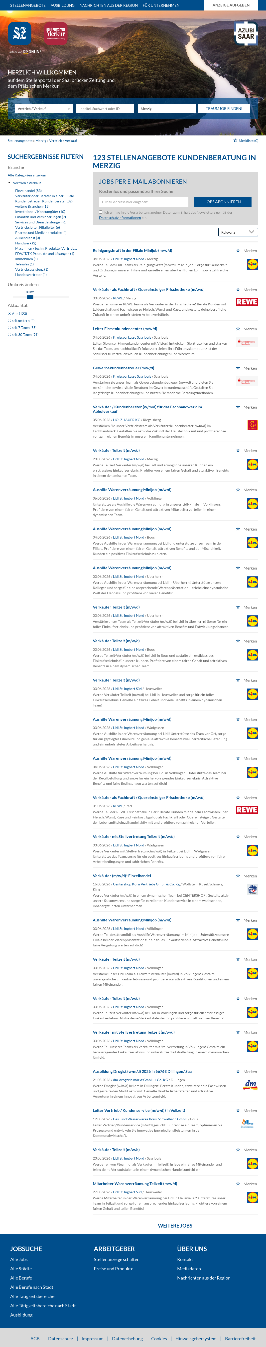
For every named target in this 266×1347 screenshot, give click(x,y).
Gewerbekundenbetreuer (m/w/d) (123, 367)
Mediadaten (189, 1268)
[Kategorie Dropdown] (68, 108)
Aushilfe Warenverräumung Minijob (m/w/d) (132, 489)
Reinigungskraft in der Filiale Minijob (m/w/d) (132, 250)
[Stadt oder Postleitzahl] (167, 108)
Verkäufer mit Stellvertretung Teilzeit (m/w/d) (134, 836)
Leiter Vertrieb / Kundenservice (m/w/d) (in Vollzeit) (139, 1110)
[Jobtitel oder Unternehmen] (105, 108)
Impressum (93, 1338)
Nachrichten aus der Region (109, 5)
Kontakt (185, 1259)
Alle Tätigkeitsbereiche (32, 1296)
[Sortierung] (233, 232)
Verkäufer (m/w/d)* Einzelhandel (122, 875)
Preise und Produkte (113, 1268)
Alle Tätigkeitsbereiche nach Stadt (43, 1305)
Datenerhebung (127, 1338)
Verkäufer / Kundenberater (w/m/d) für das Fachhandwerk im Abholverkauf (147, 409)
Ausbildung (63, 5)
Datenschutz (60, 1338)
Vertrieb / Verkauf (27, 183)
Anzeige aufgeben (231, 5)
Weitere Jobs (175, 1226)
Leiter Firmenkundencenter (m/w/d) (125, 328)
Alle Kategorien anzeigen (27, 175)
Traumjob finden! (224, 108)
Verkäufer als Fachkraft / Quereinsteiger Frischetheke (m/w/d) (149, 289)
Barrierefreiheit (240, 1338)
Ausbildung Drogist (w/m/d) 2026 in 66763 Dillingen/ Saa (142, 1071)
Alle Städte (21, 1268)
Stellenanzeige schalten (116, 1259)
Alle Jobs (19, 1259)
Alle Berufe (21, 1278)
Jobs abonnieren (223, 201)
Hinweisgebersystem (196, 1338)
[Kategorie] (39, 108)
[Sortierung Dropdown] (253, 232)
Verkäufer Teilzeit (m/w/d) (116, 450)
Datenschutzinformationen (120, 217)
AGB (35, 1338)
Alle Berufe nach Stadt (31, 1287)
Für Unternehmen (161, 5)
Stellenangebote (28, 5)
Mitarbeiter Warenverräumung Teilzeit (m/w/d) (135, 1183)
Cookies (159, 1338)
